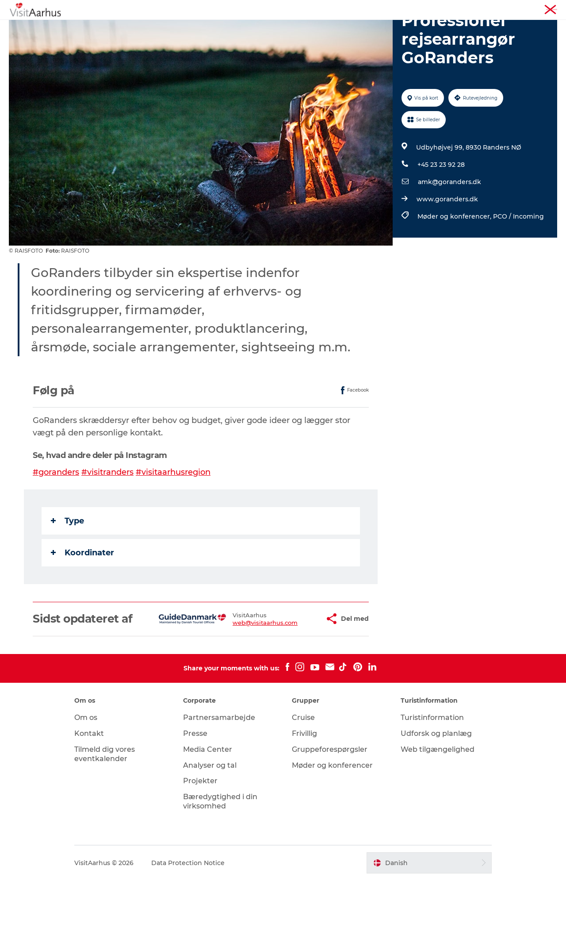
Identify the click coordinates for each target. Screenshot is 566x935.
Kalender (189, 28)
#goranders (56, 514)
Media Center (207, 804)
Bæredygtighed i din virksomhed (220, 856)
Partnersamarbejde (219, 772)
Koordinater (82, 595)
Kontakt (89, 788)
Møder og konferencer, (455, 258)
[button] (292, 667)
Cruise (303, 772)
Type (67, 563)
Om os (85, 772)
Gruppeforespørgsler (329, 804)
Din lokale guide (244, 28)
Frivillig (304, 788)
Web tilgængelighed (437, 804)
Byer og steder (308, 28)
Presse (195, 788)
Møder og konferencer (493, 8)
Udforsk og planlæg (436, 788)
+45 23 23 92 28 (441, 207)
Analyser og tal (210, 820)
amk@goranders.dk (449, 224)
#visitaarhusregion (173, 514)
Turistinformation (432, 8)
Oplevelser (143, 28)
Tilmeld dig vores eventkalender (104, 809)
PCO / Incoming (518, 258)
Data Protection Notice (188, 918)
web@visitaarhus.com (239, 670)
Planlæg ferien (370, 28)
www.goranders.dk (447, 241)
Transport (424, 28)
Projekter (200, 836)
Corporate (544, 8)
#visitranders (107, 514)
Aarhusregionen (380, 8)
